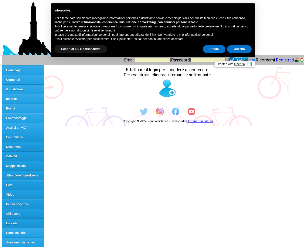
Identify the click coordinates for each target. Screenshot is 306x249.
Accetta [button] (239, 49)
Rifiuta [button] (214, 49)
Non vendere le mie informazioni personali (185, 34)
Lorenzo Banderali (200, 121)
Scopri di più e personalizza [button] (80, 49)
